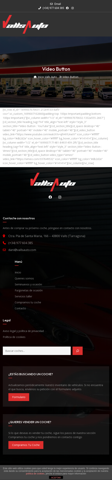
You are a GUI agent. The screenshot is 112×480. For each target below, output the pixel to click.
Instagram (58, 197)
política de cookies (35, 473)
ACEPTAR (56, 477)
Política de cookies (14, 337)
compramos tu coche (26, 445)
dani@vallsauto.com (22, 250)
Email (57, 3)
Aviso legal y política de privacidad (23, 331)
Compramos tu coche (28, 302)
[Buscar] (78, 351)
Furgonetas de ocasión (29, 290)
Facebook (49, 197)
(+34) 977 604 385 (51, 8)
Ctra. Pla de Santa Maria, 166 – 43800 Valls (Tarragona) (46, 236)
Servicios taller (23, 296)
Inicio (18, 272)
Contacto (20, 308)
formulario (18, 397)
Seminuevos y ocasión (28, 284)
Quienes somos (24, 278)
